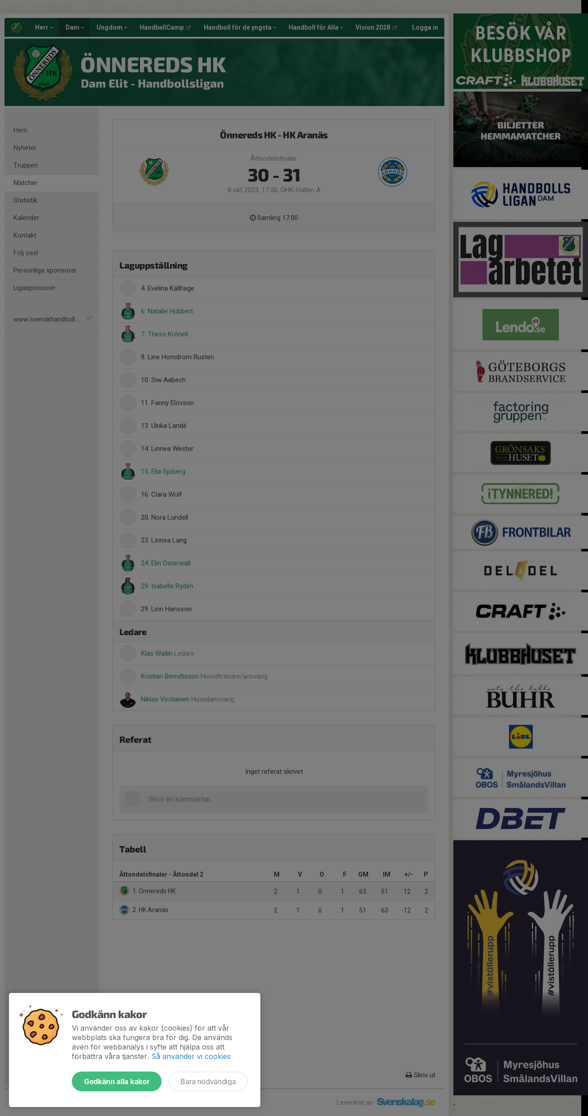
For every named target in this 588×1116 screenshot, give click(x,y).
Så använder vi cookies (191, 1056)
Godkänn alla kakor (116, 1081)
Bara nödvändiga (208, 1081)
